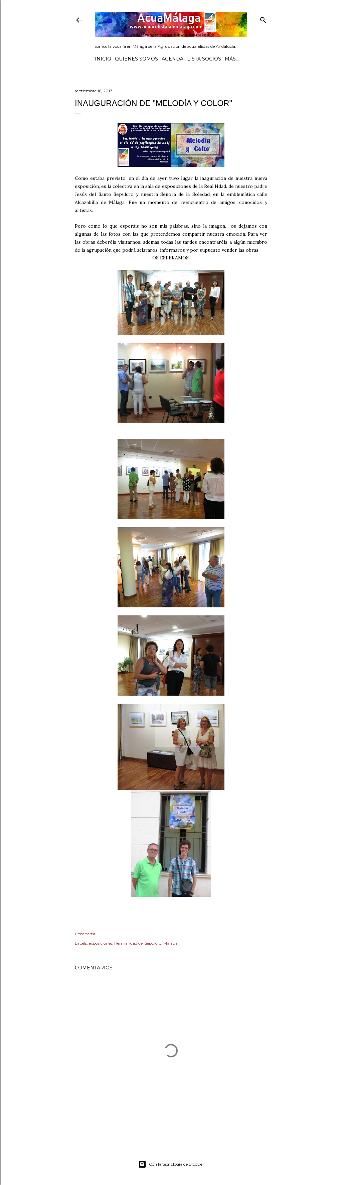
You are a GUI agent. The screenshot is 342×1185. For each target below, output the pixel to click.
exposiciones (100, 943)
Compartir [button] (85, 933)
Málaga (170, 943)
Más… (232, 59)
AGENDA (172, 59)
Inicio (103, 59)
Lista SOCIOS (204, 59)
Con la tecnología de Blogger (171, 1164)
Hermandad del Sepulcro (137, 943)
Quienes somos (136, 59)
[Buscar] (263, 18)
